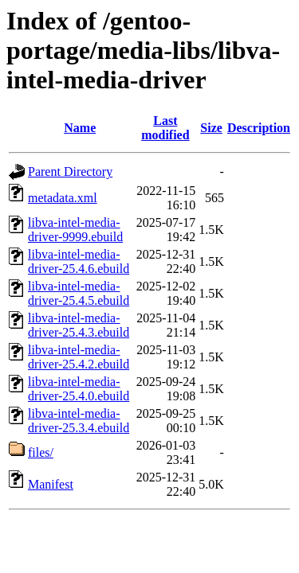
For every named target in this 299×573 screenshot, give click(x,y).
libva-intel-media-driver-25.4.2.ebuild (78, 357)
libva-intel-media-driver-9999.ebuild (75, 230)
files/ (40, 452)
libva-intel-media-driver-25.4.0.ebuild (78, 389)
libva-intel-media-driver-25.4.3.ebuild (78, 325)
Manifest (50, 484)
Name (80, 127)
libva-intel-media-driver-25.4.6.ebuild (78, 261)
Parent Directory (70, 171)
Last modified (165, 128)
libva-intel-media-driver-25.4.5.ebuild (78, 293)
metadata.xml (62, 198)
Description (258, 127)
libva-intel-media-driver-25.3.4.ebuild (78, 421)
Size (211, 127)
